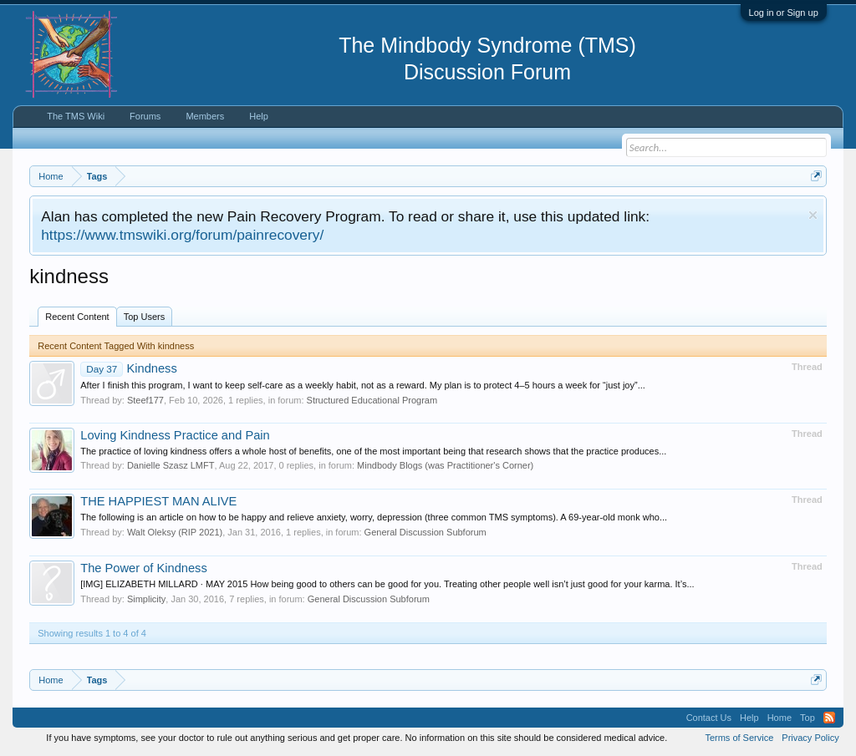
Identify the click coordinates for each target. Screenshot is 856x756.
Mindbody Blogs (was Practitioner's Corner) (445, 465)
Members (205, 116)
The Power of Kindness (143, 568)
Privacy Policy (810, 738)
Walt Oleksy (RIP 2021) (174, 532)
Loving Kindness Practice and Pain (175, 435)
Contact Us (708, 718)
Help (258, 116)
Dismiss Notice (813, 215)
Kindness (128, 368)
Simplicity (146, 599)
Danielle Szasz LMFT (171, 465)
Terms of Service (739, 738)
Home (779, 718)
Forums (145, 116)
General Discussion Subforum (425, 532)
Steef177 (145, 400)
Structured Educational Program (372, 400)
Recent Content (77, 317)
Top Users (145, 317)
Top (807, 718)
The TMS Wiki (75, 116)
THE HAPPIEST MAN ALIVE (158, 501)
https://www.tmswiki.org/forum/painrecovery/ (182, 234)
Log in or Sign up (783, 13)
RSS (829, 717)
